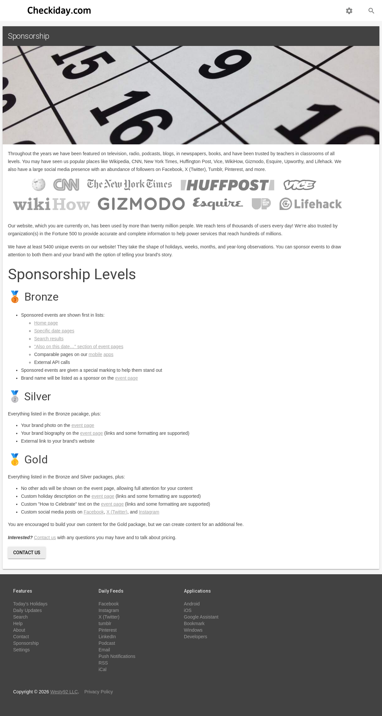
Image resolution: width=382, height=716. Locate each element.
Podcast (107, 643)
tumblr (105, 623)
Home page (46, 323)
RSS (103, 662)
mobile (95, 354)
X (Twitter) (116, 512)
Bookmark (194, 623)
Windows (193, 630)
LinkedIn (107, 636)
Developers (195, 636)
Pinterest (108, 630)
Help (18, 623)
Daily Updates (27, 610)
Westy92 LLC (64, 691)
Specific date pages (54, 330)
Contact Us (26, 552)
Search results (48, 338)
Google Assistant (201, 617)
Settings (21, 649)
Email (104, 649)
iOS (187, 610)
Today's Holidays (30, 603)
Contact (21, 636)
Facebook (94, 512)
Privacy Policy (98, 691)
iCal (102, 669)
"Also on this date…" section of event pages (78, 346)
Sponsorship (26, 643)
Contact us (45, 537)
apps (108, 354)
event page (126, 378)
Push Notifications (117, 656)
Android (192, 603)
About (19, 630)
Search (20, 617)
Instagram (149, 512)
